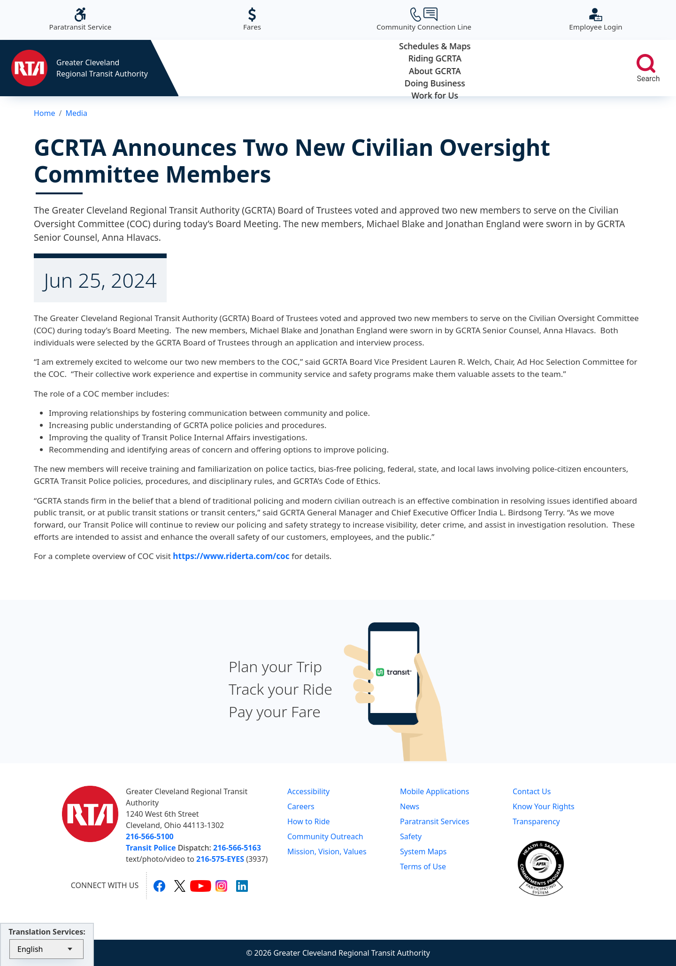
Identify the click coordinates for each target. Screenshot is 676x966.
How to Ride (308, 821)
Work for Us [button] (572, 68)
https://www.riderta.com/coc (231, 556)
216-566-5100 (150, 836)
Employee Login (595, 19)
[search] (646, 63)
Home (44, 113)
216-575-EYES (220, 859)
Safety (411, 836)
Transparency (536, 821)
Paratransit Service (80, 19)
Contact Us (532, 791)
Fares (252, 19)
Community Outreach (325, 836)
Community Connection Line (423, 19)
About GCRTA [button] (397, 68)
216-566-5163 (237, 848)
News (409, 806)
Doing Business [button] (484, 68)
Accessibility (308, 791)
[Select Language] (46, 949)
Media (76, 113)
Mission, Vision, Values (327, 851)
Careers (301, 806)
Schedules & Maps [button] (222, 68)
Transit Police (151, 848)
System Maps (423, 851)
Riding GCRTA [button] (309, 68)
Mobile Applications (434, 791)
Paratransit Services (434, 821)
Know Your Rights (544, 806)
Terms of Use (423, 866)
